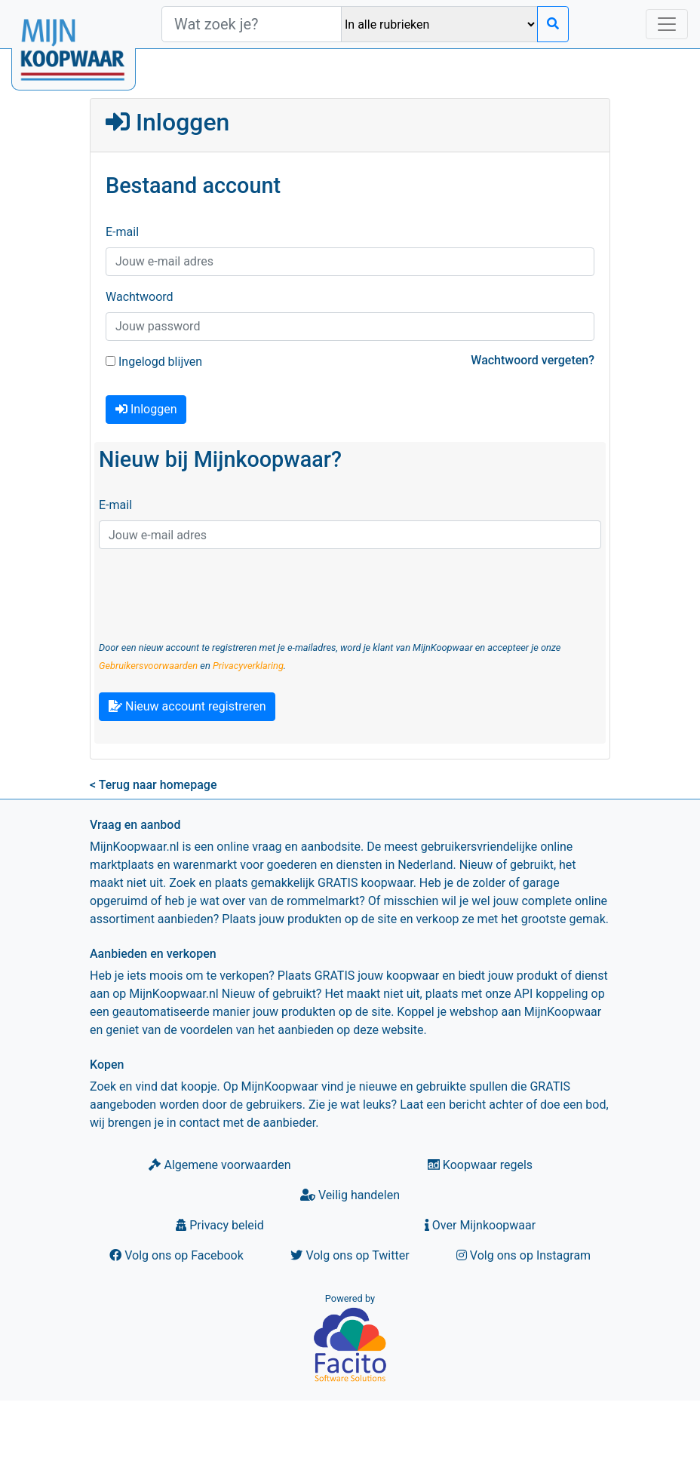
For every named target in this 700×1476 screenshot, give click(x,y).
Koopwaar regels (480, 1165)
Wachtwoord (139, 297)
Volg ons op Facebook (176, 1255)
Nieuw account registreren (187, 706)
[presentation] (213, 590)
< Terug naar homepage (153, 785)
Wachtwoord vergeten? (532, 360)
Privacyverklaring (248, 665)
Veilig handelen (350, 1195)
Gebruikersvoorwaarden (148, 665)
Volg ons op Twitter (349, 1255)
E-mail (122, 232)
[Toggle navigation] (667, 24)
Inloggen (146, 409)
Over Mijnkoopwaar (480, 1225)
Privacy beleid (219, 1225)
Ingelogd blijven (154, 361)
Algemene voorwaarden (219, 1165)
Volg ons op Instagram (523, 1255)
